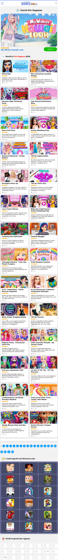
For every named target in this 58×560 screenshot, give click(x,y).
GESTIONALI (48, 492)
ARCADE (48, 504)
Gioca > (50, 49)
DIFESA (48, 515)
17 (55, 446)
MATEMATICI (10, 527)
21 (12, 452)
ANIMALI (29, 527)
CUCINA (29, 480)
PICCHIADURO (29, 468)
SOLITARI (10, 492)
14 (45, 446)
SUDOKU (29, 504)
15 (48, 446)
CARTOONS (48, 468)
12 (38, 446)
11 (34, 446)
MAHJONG (10, 504)
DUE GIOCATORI (47, 527)
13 (41, 446)
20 (9, 452)
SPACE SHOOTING (29, 492)
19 (5, 452)
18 (2, 452)
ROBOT (10, 515)
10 (31, 446)
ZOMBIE (48, 480)
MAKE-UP (10, 468)
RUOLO (29, 515)
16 (52, 446)
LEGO (10, 480)
